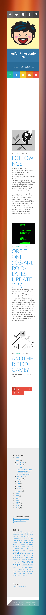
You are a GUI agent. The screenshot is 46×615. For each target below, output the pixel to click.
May (18, 486)
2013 (17, 493)
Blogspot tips (18, 534)
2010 (17, 501)
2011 (17, 498)
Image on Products (19, 521)
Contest (22, 536)
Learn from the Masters (21, 519)
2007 (17, 508)
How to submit (19, 544)
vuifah (17, 153)
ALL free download (26, 532)
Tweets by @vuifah (19, 586)
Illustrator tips (18, 548)
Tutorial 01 (30, 571)
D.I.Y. (31, 536)
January (19, 491)
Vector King (25, 573)
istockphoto (19, 552)
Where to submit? (22, 575)
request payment (18, 569)
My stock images (23, 563)
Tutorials (16, 523)
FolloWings (23, 160)
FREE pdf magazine (26, 542)
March (19, 488)
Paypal (30, 567)
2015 (17, 458)
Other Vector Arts (23, 566)
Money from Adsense (19, 559)
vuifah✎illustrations (23, 55)
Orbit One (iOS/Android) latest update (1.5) (23, 268)
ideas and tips (27, 546)
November (21, 462)
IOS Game (28, 550)
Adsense (16, 532)
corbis (27, 536)
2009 (17, 503)
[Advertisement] (23, 106)
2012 (17, 496)
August (19, 479)
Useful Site (17, 573)
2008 (17, 505)
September (21, 476)
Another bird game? (22, 364)
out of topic (22, 567)
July (18, 481)
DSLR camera (17, 538)
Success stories (21, 571)
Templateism (31, 604)
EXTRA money (25, 538)
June (18, 484)
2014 (17, 460)
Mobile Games (27, 557)
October (20, 465)
